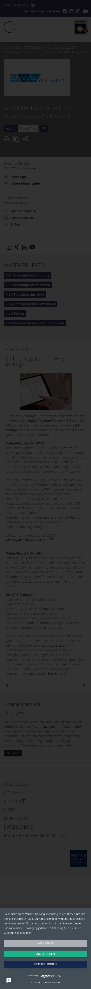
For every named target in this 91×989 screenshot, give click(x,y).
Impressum (35, 983)
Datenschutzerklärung (51, 983)
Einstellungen (45, 964)
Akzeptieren (45, 954)
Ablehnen (45, 943)
